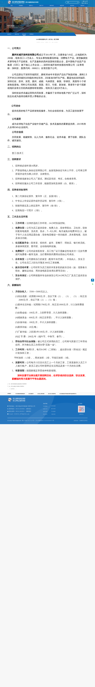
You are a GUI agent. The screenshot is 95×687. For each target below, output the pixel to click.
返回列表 (12, 390)
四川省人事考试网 (40, 395)
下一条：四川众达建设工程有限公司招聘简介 (15, 388)
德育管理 (62, 5)
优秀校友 (32, 34)
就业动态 (24, 34)
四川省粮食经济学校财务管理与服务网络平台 (67, 395)
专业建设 (62, 413)
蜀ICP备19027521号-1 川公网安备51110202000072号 (42, 423)
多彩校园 (62, 407)
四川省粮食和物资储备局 (20, 395)
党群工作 (41, 5)
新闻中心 (31, 5)
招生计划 (17, 34)
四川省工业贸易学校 (51, 395)
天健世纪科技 (82, 423)
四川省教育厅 (30, 395)
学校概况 (21, 5)
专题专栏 (82, 5)
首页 (12, 5)
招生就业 (72, 5)
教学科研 (52, 5)
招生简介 (9, 34)
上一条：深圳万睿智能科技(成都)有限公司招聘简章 (16, 385)
